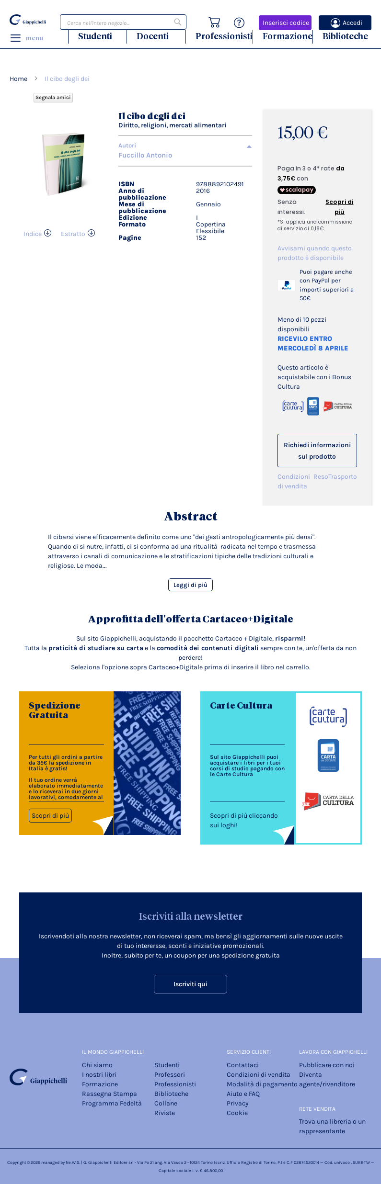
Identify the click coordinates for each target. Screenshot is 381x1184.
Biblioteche (345, 36)
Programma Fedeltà (112, 1103)
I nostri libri (99, 1075)
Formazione (287, 36)
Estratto (73, 234)
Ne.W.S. (73, 1162)
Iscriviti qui (190, 984)
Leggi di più (190, 584)
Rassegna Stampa (109, 1094)
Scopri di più (50, 816)
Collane (165, 1103)
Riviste (164, 1113)
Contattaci (243, 1065)
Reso (320, 477)
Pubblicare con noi (327, 1065)
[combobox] (123, 22)
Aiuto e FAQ (243, 1094)
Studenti (95, 36)
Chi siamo (97, 1065)
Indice (32, 234)
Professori (169, 1075)
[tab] (185, 145)
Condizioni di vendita (293, 481)
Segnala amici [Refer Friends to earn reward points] (53, 97)
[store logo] (28, 19)
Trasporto (342, 477)
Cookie (237, 1113)
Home (18, 79)
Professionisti (224, 36)
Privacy (238, 1103)
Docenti (153, 36)
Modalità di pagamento (262, 1084)
